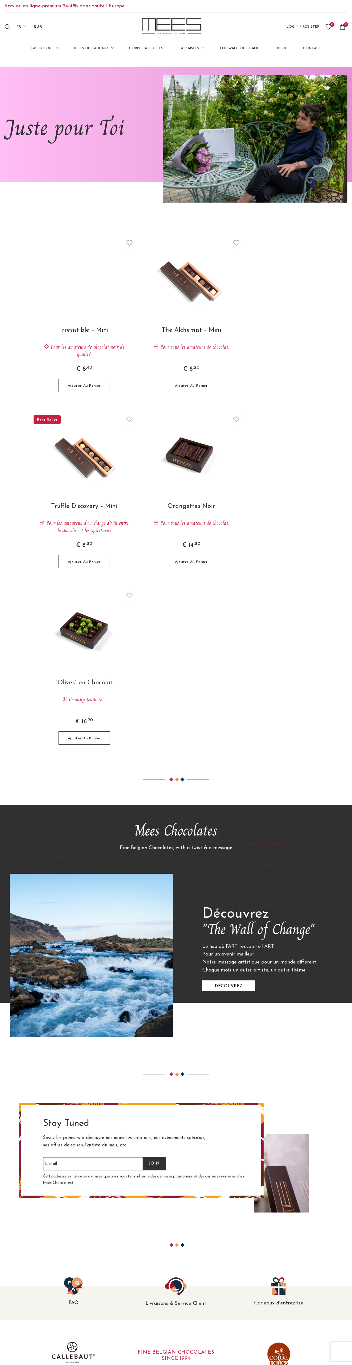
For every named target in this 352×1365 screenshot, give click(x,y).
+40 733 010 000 (32, 1306)
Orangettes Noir (79, 508)
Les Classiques (109, 1261)
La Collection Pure (113, 1278)
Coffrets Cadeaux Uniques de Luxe (131, 1287)
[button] (79, 385)
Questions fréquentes (293, 1253)
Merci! (187, 1261)
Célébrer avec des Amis (207, 1270)
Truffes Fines (107, 1270)
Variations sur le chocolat (121, 1296)
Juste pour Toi (196, 1278)
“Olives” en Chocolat (176, 508)
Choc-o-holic (194, 1287)
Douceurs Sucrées (112, 1304)
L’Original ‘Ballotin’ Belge (121, 1253)
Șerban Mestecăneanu (276, 1346)
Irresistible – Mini (79, 330)
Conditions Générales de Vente (303, 1270)
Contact (278, 1287)
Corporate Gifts (198, 1296)
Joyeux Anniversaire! (203, 1253)
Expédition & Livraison (294, 1261)
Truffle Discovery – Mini (273, 330)
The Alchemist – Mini (176, 330)
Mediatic (237, 1346)
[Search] (8, 27)
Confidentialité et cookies (297, 1278)
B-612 (312, 1346)
